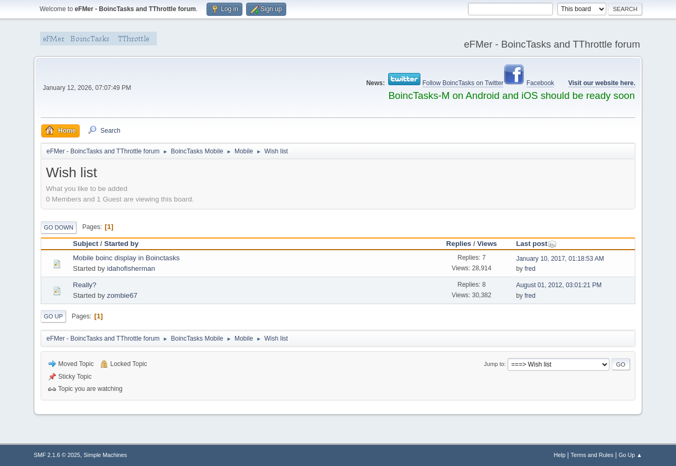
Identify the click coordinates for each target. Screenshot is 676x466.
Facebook (541, 83)
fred (530, 268)
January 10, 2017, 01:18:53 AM (560, 258)
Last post (536, 244)
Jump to (494, 364)
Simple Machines (105, 455)
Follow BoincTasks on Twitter (463, 83)
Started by (121, 244)
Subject (85, 244)
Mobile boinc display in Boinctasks (126, 258)
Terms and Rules (592, 455)
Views (487, 244)
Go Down (58, 227)
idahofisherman (131, 268)
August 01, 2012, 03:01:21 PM (559, 285)
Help (560, 455)
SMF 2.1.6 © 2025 (57, 455)
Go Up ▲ (630, 455)
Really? (84, 285)
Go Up (53, 316)
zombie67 (122, 295)
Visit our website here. (601, 83)
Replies (458, 244)
